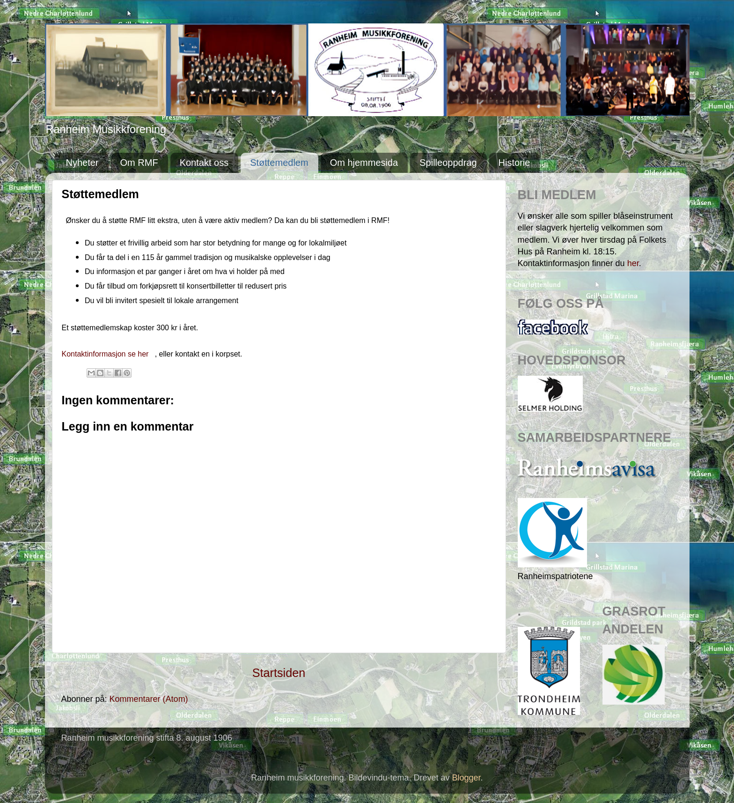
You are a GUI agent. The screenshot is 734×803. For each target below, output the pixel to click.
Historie (514, 162)
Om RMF (139, 162)
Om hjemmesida (364, 162)
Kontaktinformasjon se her (106, 354)
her (633, 263)
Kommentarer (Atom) (149, 699)
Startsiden (278, 672)
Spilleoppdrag (448, 162)
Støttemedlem (279, 162)
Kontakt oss (204, 162)
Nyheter (82, 162)
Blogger (466, 777)
